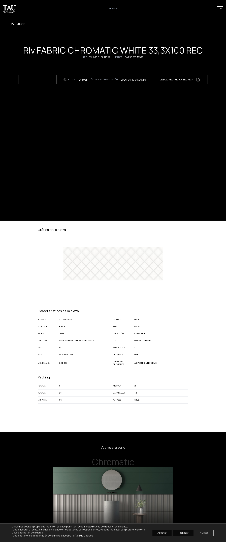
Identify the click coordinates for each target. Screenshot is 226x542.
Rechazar (183, 532)
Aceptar (162, 532)
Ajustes (204, 532)
